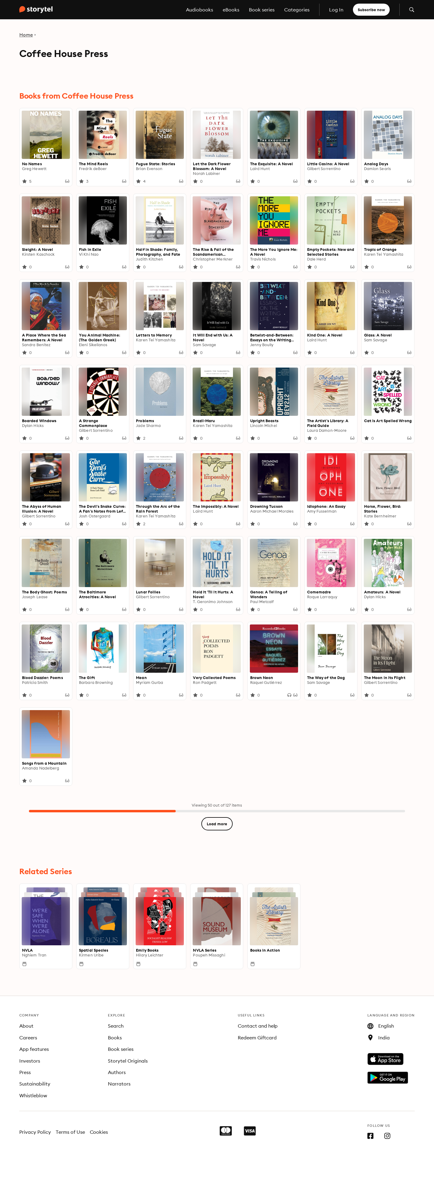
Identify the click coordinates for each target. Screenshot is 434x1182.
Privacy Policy (35, 1132)
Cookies (99, 1132)
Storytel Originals (128, 1061)
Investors (29, 1061)
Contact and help (258, 1026)
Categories (297, 10)
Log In (336, 10)
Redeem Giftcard (257, 1038)
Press (25, 1072)
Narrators (119, 1084)
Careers (28, 1038)
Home (26, 35)
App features (34, 1049)
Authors (117, 1072)
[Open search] (412, 9)
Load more (217, 823)
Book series (262, 10)
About (26, 1026)
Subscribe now (371, 9)
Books (115, 1038)
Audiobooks (199, 10)
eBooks (231, 10)
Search (116, 1026)
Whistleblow (33, 1095)
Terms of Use (70, 1132)
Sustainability (34, 1084)
